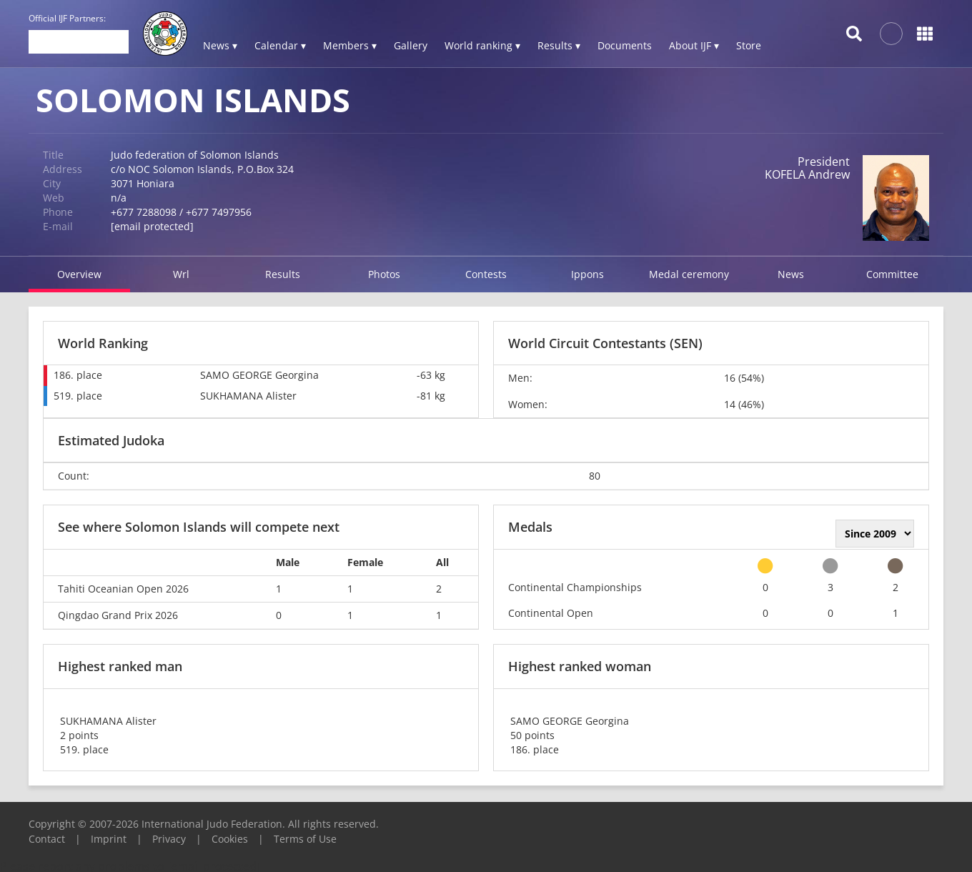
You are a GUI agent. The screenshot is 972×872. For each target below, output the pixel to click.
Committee (892, 274)
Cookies (230, 839)
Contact (47, 839)
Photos (384, 274)
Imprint (109, 839)
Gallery (410, 45)
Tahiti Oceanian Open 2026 (123, 588)
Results (282, 274)
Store (748, 45)
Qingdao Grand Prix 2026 (118, 615)
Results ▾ (558, 45)
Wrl (181, 274)
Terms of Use (305, 839)
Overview (79, 274)
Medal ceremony (689, 274)
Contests (486, 274)
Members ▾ (350, 45)
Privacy (169, 839)
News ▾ (220, 45)
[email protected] (152, 226)
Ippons (587, 274)
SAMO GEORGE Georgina (259, 375)
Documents (624, 45)
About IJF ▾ (694, 45)
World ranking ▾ (482, 45)
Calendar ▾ (280, 45)
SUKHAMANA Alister (248, 395)
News (791, 274)
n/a (119, 197)
